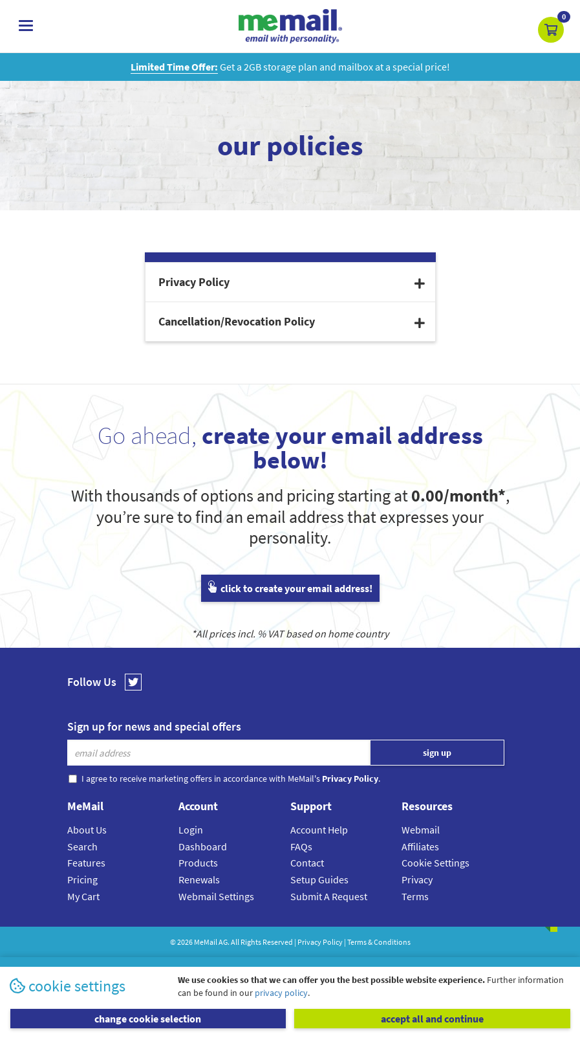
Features (86, 862)
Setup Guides (319, 879)
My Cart (83, 896)
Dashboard (202, 846)
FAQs (301, 846)
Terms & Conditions (379, 942)
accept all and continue (432, 1018)
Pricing (82, 879)
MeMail (205, 942)
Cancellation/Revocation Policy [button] (291, 321)
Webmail (421, 829)
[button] (551, 30)
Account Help (319, 829)
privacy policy (281, 993)
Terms (415, 896)
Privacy (417, 879)
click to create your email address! (290, 588)
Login (190, 829)
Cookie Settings (435, 862)
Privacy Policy (320, 942)
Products (198, 862)
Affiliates (420, 846)
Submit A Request (328, 896)
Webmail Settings (216, 896)
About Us (87, 829)
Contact (307, 862)
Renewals (199, 879)
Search (82, 846)
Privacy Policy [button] (291, 281)
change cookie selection (147, 1018)
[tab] (290, 282)
